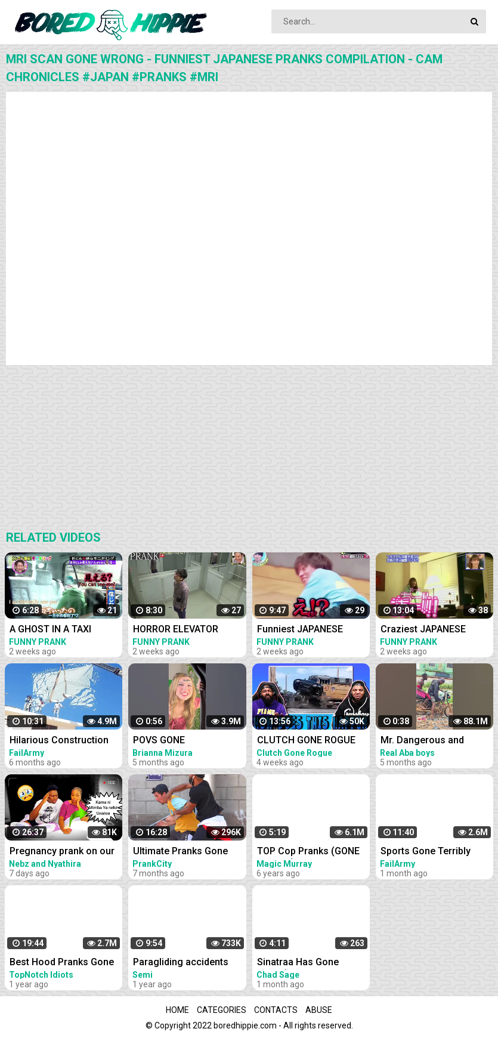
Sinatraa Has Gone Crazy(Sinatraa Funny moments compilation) (307, 963)
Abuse (318, 1010)
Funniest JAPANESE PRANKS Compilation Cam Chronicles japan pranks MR (305, 630)
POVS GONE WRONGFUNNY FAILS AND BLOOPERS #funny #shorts (189, 741)
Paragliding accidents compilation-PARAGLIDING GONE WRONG (180, 963)
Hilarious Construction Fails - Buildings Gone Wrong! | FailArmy (59, 741)
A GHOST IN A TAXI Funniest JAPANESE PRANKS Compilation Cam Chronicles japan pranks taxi (58, 630)
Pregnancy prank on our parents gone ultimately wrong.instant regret (62, 852)
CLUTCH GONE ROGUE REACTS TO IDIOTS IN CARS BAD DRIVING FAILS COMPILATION (312, 741)
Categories (221, 1010)
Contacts (276, 1010)
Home (177, 1010)
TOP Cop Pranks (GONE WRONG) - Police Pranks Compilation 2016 (310, 852)
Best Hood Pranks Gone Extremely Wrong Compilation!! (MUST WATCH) (62, 963)
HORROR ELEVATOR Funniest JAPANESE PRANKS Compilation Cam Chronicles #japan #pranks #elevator (184, 630)
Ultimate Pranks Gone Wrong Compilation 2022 (187, 852)
